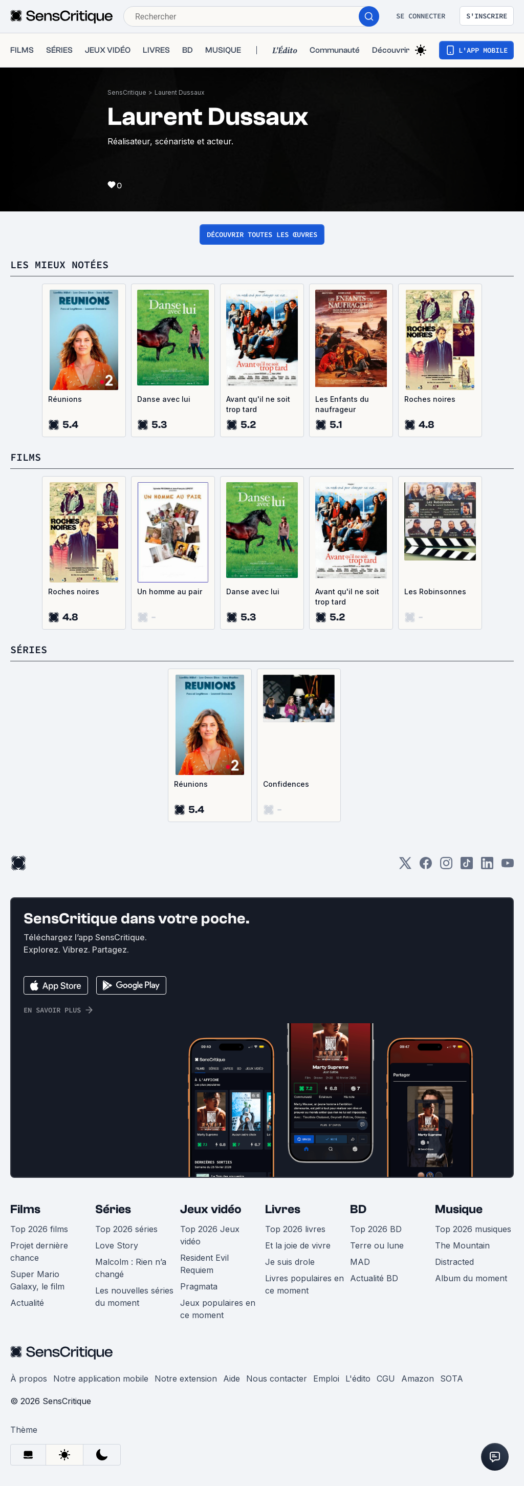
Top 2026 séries (126, 1229)
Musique (459, 1209)
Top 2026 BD (376, 1229)
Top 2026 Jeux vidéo (209, 1235)
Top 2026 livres (295, 1229)
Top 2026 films (39, 1229)
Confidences (286, 784)
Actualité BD (374, 1278)
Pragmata (198, 1286)
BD (358, 1209)
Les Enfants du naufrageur (342, 404)
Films (25, 1209)
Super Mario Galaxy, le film (37, 1280)
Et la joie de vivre (298, 1245)
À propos (28, 1378)
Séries (113, 1209)
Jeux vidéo (211, 1209)
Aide (231, 1378)
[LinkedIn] (487, 866)
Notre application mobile (100, 1378)
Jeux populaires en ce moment (217, 1309)
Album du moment (471, 1278)
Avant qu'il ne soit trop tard (258, 404)
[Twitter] (405, 866)
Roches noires (429, 399)
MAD (360, 1262)
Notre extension (186, 1378)
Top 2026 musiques (473, 1229)
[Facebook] (426, 866)
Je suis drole (290, 1262)
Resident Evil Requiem (204, 1264)
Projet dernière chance (39, 1251)
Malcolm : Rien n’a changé (130, 1268)
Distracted (454, 1262)
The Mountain (462, 1245)
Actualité (27, 1303)
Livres (282, 1209)
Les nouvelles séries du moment (134, 1296)
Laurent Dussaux (180, 92)
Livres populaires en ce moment (304, 1284)
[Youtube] (507, 866)
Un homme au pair (169, 591)
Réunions (65, 399)
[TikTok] (467, 866)
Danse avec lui (163, 399)
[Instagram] (446, 866)
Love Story (116, 1245)
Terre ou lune (377, 1245)
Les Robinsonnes (435, 591)
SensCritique (126, 92)
